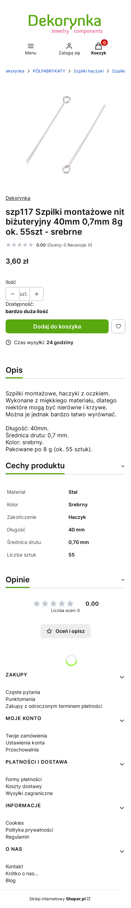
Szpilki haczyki (89, 71)
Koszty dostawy (24, 786)
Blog (11, 880)
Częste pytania (23, 692)
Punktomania (20, 699)
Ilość (11, 282)
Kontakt (14, 866)
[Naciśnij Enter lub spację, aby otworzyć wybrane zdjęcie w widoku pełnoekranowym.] (65, 134)
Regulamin (17, 837)
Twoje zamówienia (26, 736)
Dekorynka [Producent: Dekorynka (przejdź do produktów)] (18, 198)
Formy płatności (24, 779)
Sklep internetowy (57, 898)
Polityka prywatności (29, 830)
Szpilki (118, 71)
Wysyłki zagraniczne (29, 793)
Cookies (15, 823)
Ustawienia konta (25, 743)
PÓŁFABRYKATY (49, 71)
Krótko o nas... (22, 873)
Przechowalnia (22, 749)
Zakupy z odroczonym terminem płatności (54, 706)
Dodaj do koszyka (57, 326)
